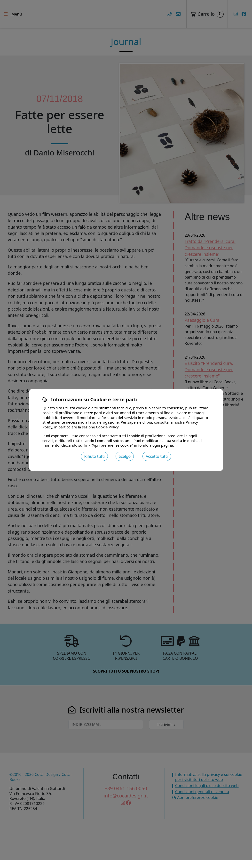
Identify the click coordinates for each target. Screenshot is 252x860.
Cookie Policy (107, 427)
